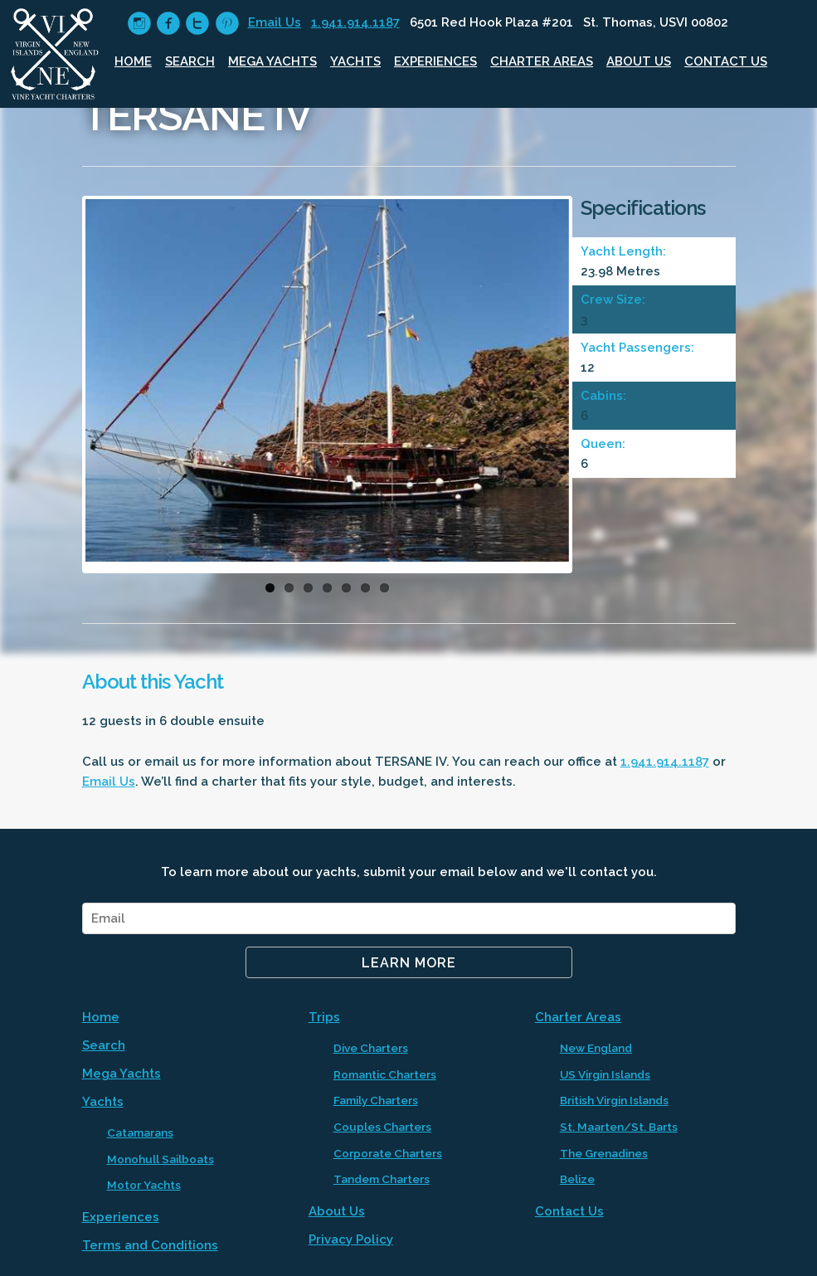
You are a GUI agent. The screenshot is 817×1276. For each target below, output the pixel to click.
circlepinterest (227, 23)
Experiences (435, 61)
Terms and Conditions (150, 1245)
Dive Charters (370, 1047)
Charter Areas (541, 61)
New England (596, 1047)
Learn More (409, 963)
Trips (324, 1017)
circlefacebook (168, 23)
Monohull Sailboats (160, 1159)
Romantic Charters (384, 1074)
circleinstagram (139, 23)
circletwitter (197, 23)
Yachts (355, 61)
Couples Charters (382, 1126)
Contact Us (725, 61)
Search (190, 61)
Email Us (274, 22)
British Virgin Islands (614, 1100)
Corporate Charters (387, 1153)
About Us (638, 61)
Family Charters (375, 1100)
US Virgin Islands (605, 1074)
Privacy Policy (351, 1239)
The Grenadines (604, 1153)
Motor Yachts (144, 1184)
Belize (577, 1179)
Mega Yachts (272, 61)
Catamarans (140, 1132)
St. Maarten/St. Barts (619, 1126)
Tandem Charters (381, 1179)
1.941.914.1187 (355, 22)
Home (133, 61)
